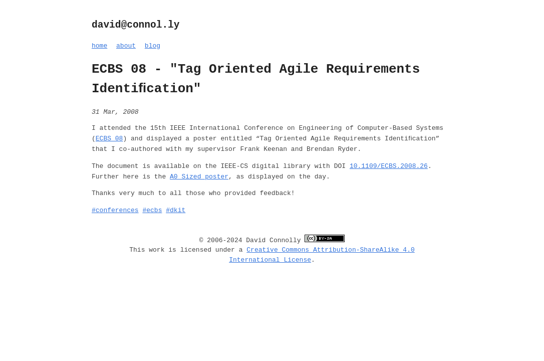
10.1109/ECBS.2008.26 (389, 166)
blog (152, 45)
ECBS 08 (109, 138)
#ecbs (152, 210)
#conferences (115, 210)
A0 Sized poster (199, 177)
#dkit (175, 210)
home (99, 45)
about (126, 45)
